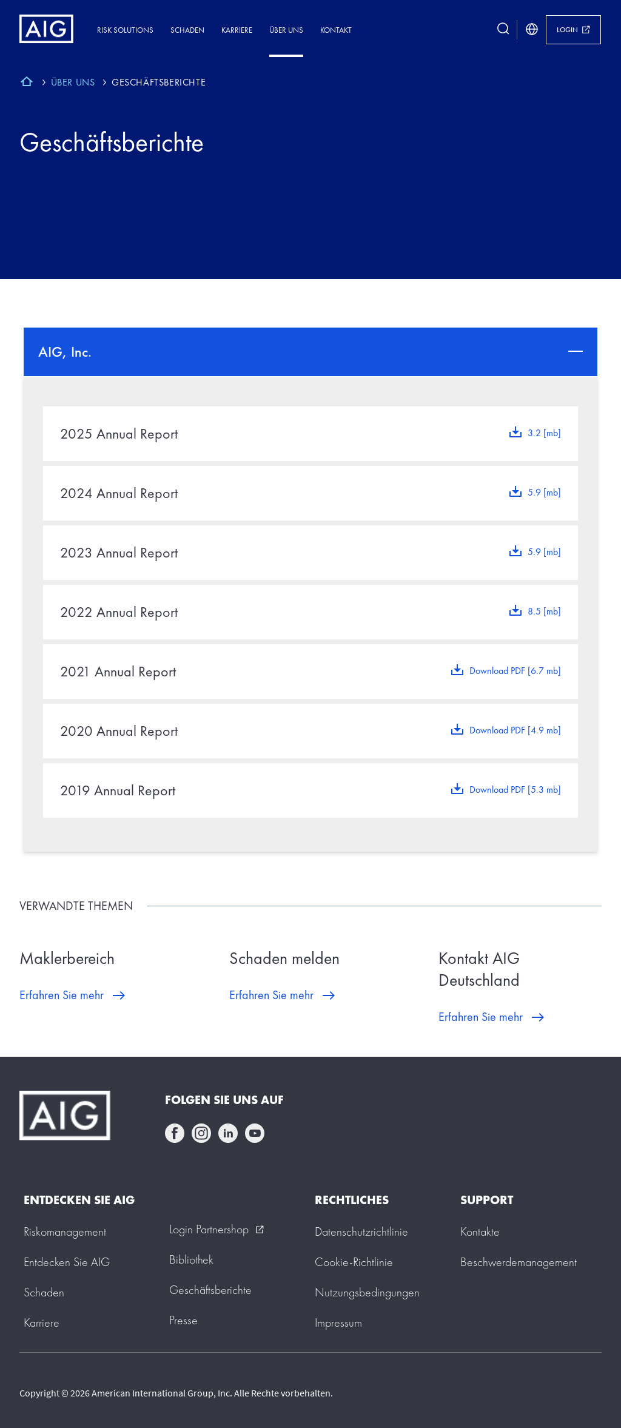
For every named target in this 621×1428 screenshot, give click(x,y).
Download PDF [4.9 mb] (515, 730)
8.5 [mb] (544, 611)
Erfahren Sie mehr (61, 995)
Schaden (187, 30)
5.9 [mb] (544, 492)
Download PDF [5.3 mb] (515, 789)
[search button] (503, 30)
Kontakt (336, 30)
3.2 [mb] (544, 432)
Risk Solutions (125, 30)
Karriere (236, 30)
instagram (201, 1133)
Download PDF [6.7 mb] (515, 670)
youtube (254, 1133)
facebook (174, 1133)
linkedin (228, 1133)
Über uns (286, 30)
